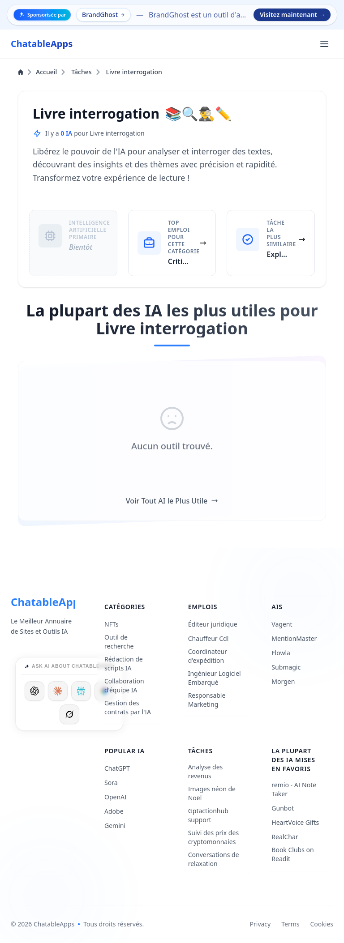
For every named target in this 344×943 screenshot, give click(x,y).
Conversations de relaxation (213, 859)
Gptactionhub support (208, 815)
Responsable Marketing (207, 699)
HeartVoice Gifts (295, 822)
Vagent (281, 624)
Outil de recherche (118, 641)
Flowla (280, 653)
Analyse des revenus (205, 771)
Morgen (283, 681)
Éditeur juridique (212, 624)
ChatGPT (117, 768)
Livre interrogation (134, 72)
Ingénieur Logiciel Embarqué (214, 678)
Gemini (114, 825)
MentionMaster (294, 638)
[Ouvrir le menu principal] (324, 44)
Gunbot (282, 808)
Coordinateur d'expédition (207, 656)
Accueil (42, 72)
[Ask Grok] (69, 714)
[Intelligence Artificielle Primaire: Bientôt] (73, 243)
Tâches (85, 72)
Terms (290, 924)
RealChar (284, 836)
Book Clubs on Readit (292, 854)
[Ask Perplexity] (81, 691)
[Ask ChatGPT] (34, 691)
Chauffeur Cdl (208, 638)
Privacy (260, 924)
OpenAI (115, 797)
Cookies (321, 924)
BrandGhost (104, 14)
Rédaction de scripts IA (123, 663)
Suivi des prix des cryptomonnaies (213, 837)
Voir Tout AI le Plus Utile (172, 501)
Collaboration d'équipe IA (124, 685)
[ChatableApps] (42, 44)
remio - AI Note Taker (293, 789)
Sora (111, 782)
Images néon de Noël (212, 793)
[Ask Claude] (58, 691)
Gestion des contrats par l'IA (127, 707)
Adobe (114, 811)
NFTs (111, 624)
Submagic (286, 667)
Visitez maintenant (292, 14)
